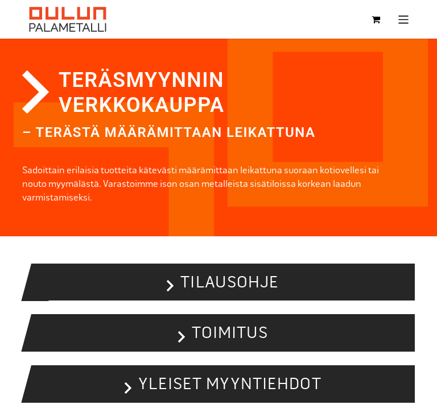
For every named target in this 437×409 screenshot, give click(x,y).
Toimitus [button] (230, 332)
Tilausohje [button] (229, 282)
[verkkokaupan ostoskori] (376, 19)
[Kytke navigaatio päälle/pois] (403, 19)
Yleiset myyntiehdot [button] (229, 383)
